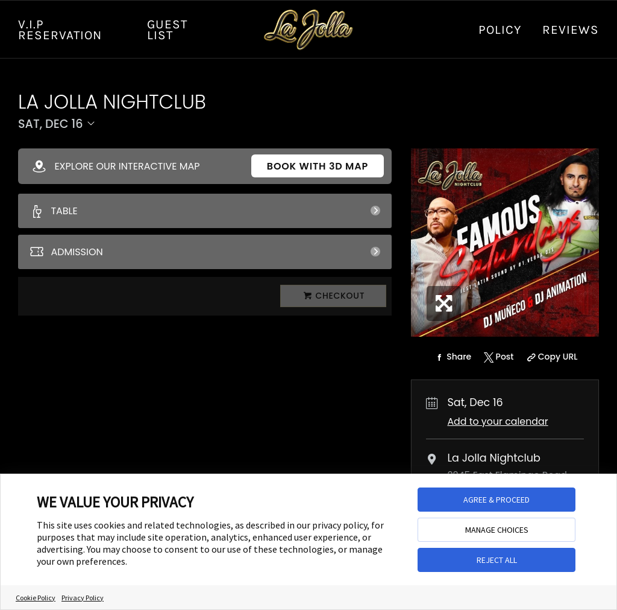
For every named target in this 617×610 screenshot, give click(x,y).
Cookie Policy (35, 597)
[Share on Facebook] (452, 357)
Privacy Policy (82, 597)
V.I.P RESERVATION (60, 29)
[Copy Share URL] (550, 357)
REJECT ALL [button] (497, 559)
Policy (499, 29)
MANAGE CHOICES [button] (496, 529)
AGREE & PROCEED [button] (496, 499)
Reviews (570, 29)
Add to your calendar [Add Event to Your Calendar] (497, 421)
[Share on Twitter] (497, 357)
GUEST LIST (167, 29)
